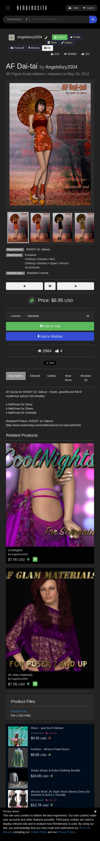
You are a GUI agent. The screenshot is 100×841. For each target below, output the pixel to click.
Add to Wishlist (50, 336)
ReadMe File (19, 711)
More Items (68, 378)
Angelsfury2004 (61, 67)
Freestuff (17, 47)
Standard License (37, 273)
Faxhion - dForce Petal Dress (50, 749)
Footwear (30, 254)
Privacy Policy (66, 832)
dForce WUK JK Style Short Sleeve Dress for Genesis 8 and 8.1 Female (60, 793)
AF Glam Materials (20, 674)
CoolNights (15, 550)
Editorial (35, 375)
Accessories (32, 267)
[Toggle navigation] (8, 7)
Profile (75, 37)
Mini (52, 259)
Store (52, 42)
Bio (47, 47)
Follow (59, 37)
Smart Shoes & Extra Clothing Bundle (55, 770)
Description (16, 375)
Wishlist (33, 47)
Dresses (42, 259)
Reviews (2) (86, 378)
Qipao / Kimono (59, 263)
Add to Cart (50, 326)
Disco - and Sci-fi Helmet (47, 728)
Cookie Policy (38, 832)
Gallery (67, 42)
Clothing (30, 259)
